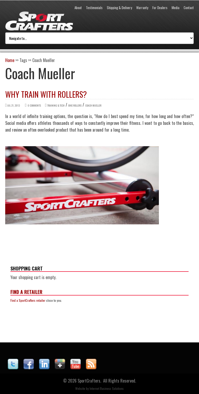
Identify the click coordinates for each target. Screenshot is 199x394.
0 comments (34, 105)
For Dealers (159, 7)
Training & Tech (56, 105)
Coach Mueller (93, 105)
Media (175, 7)
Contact (189, 7)
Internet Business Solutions (107, 388)
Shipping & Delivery (119, 7)
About (78, 7)
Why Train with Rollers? (46, 94)
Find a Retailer (26, 291)
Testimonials (94, 7)
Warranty (142, 7)
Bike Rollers (75, 105)
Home (9, 60)
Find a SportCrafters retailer (27, 300)
